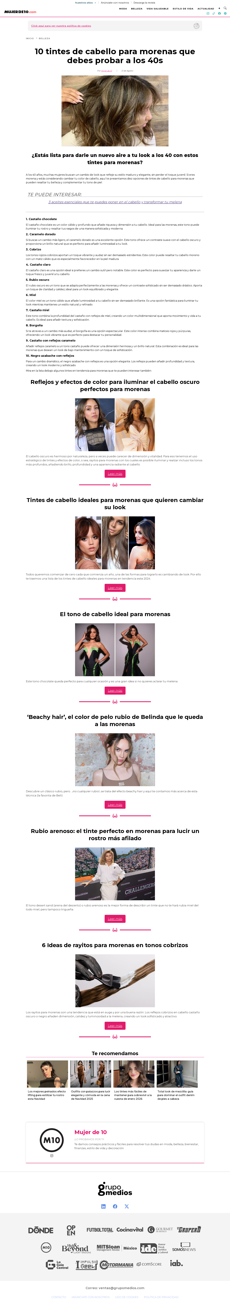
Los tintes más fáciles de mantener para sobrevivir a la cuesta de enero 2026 (133, 1095)
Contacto (58, 1297)
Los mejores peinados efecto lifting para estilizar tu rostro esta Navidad (47, 1095)
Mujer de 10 (106, 71)
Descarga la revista (144, 2)
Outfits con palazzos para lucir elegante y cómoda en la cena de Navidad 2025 (90, 1095)
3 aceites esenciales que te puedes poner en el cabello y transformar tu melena (115, 202)
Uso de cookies (126, 1297)
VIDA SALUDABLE (158, 8)
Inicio (32, 38)
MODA (123, 8)
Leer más (115, 474)
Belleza (44, 38)
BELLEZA (136, 8)
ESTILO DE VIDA (183, 8)
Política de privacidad (161, 1297)
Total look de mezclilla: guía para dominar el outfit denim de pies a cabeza (176, 1095)
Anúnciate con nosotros (115, 2)
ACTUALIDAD (206, 8)
